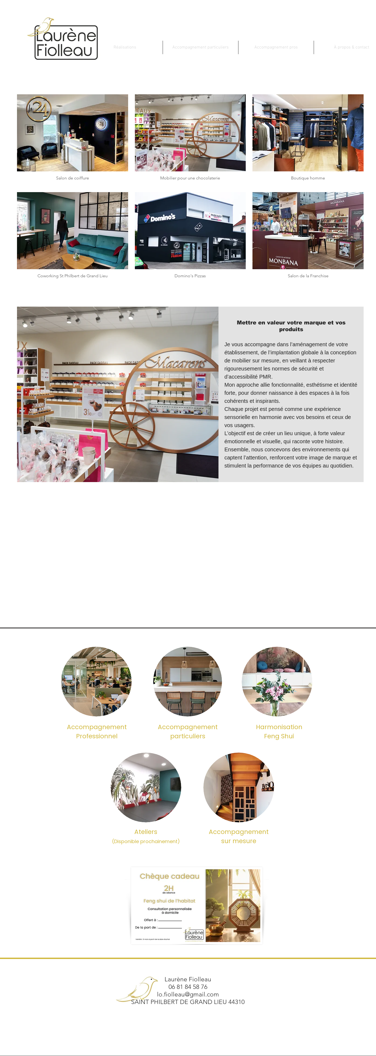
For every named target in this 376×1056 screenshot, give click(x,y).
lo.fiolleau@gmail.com (188, 994)
